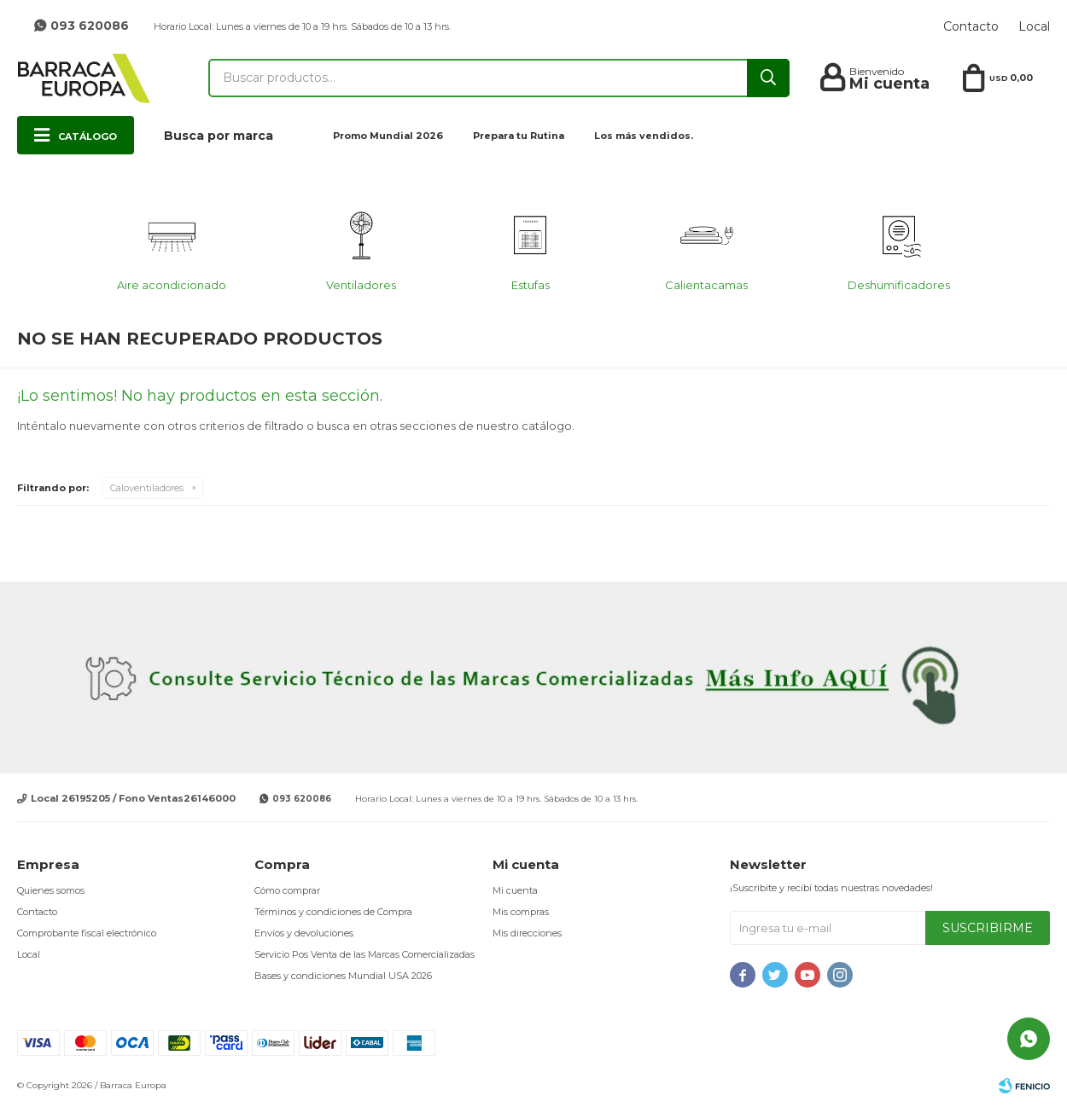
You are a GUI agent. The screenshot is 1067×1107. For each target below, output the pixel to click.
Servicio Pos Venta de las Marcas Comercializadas (364, 954)
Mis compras (521, 912)
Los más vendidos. (643, 136)
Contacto (971, 26)
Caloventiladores (147, 488)
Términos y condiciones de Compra (333, 912)
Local (1034, 26)
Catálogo (87, 136)
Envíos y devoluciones (303, 933)
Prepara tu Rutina (518, 136)
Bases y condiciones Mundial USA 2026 (343, 976)
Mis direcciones (527, 933)
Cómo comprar (287, 890)
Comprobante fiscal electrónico (86, 933)
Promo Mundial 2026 (388, 136)
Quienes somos (51, 890)
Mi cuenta (515, 890)
